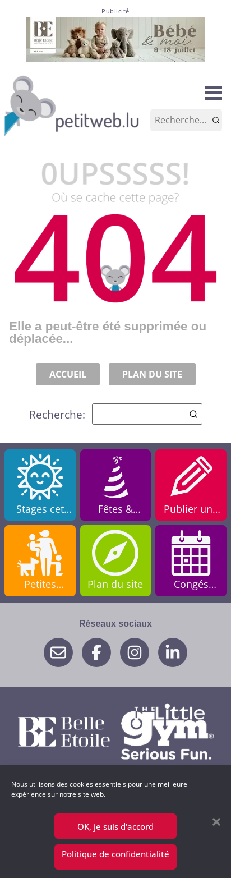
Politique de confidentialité (115, 853)
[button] (216, 822)
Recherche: (115, 414)
